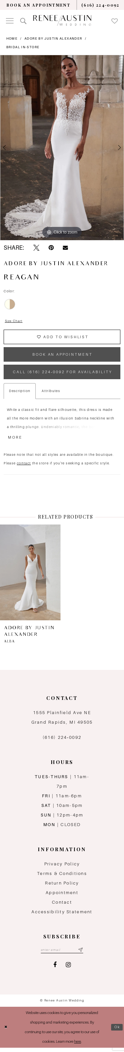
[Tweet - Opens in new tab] (36, 247)
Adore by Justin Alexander (53, 38)
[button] (10, 20)
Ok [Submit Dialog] (117, 1031)
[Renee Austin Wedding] (62, 20)
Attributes (51, 394)
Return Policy (62, 887)
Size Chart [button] (14, 321)
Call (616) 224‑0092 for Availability (63, 374)
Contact (62, 906)
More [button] (15, 441)
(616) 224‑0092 (62, 741)
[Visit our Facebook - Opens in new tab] (55, 969)
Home (12, 38)
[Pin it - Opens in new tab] (51, 247)
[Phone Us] (100, 5)
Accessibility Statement (61, 915)
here (77, 1046)
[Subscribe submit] (81, 954)
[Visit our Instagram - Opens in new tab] (68, 969)
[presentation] (30, 576)
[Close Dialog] (6, 1031)
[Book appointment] (38, 5)
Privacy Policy (62, 867)
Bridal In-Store (23, 47)
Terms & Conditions (62, 877)
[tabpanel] (62, 147)
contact (24, 467)
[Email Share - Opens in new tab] (65, 248)
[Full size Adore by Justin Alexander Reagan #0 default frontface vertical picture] (62, 147)
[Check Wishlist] (114, 20)
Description (19, 394)
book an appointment (62, 356)
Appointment (62, 896)
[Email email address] (62, 954)
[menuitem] (38, 5)
